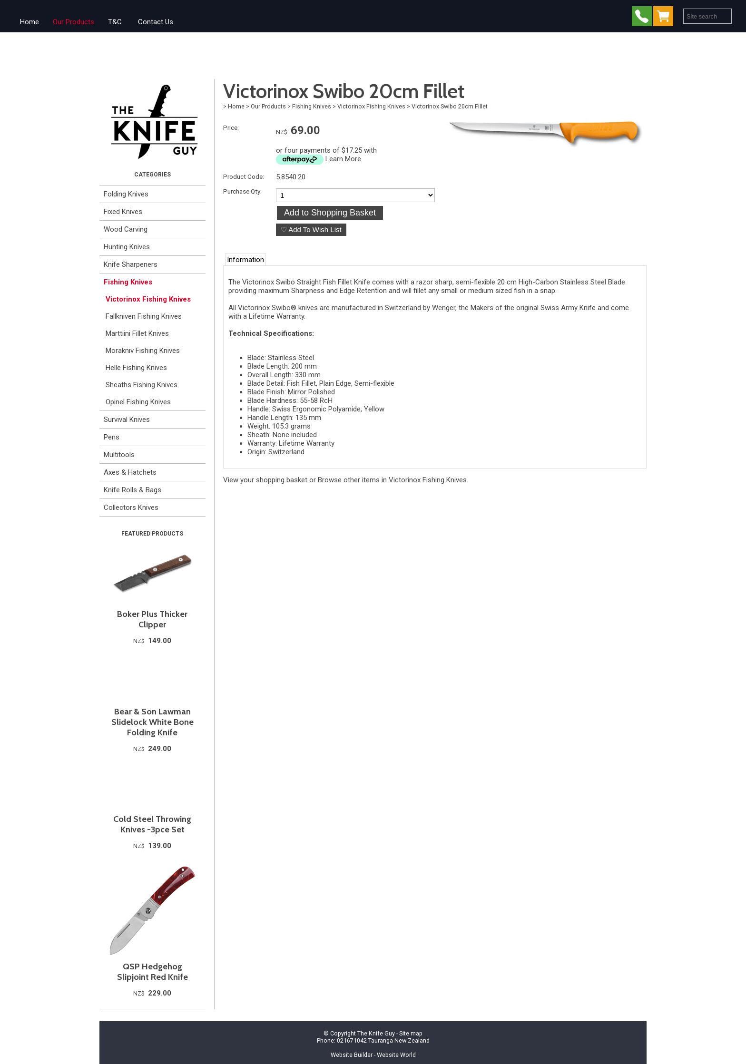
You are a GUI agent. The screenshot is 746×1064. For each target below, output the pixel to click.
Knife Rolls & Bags (132, 490)
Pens (111, 437)
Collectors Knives (131, 507)
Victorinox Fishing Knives (148, 299)
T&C (115, 22)
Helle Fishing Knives (136, 367)
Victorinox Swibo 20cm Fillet (450, 106)
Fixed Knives (123, 211)
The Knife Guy (376, 1033)
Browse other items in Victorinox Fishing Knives (392, 480)
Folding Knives (126, 194)
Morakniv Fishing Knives (143, 350)
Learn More (343, 159)
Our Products (73, 22)
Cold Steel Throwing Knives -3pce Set (152, 824)
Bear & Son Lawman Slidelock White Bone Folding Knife (152, 722)
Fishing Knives (128, 282)
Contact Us (155, 22)
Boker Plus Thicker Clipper (152, 619)
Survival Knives (127, 419)
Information (245, 259)
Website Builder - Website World (373, 1054)
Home (29, 22)
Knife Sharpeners (130, 264)
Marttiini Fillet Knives (137, 333)
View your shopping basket (265, 480)
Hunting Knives (127, 247)
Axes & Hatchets (130, 472)
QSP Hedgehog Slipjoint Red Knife (152, 971)
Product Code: (243, 176)
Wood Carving (125, 229)
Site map (410, 1033)
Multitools (119, 454)
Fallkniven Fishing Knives (144, 316)
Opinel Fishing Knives (138, 402)
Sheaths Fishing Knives (141, 385)
